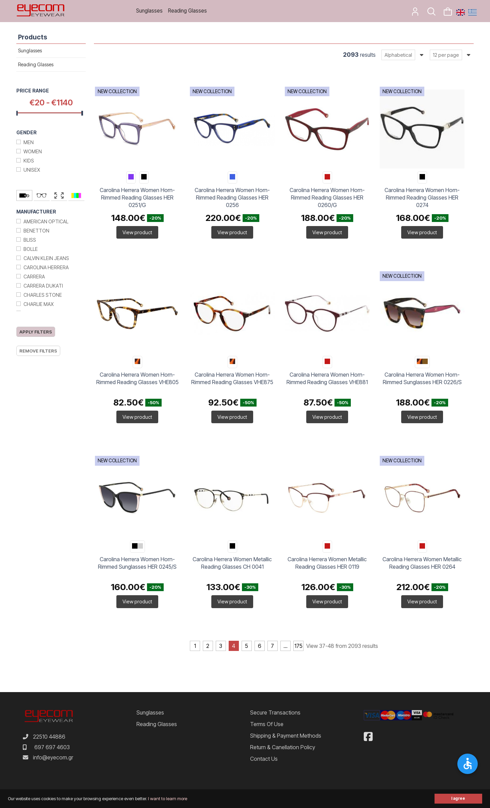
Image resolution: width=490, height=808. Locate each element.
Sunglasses (149, 10)
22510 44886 (49, 736)
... (285, 645)
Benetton (36, 231)
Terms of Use (266, 724)
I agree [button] (458, 798)
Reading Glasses (187, 10)
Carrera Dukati (43, 286)
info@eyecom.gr (53, 757)
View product (137, 232)
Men (28, 142)
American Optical (45, 221)
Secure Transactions (275, 712)
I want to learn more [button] (167, 798)
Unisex (31, 170)
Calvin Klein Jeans (46, 258)
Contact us (264, 758)
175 (298, 645)
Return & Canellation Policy (282, 747)
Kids (28, 161)
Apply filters (35, 331)
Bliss (29, 240)
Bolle (30, 249)
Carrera (34, 276)
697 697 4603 (52, 747)
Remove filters (38, 351)
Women (32, 151)
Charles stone (42, 295)
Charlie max (38, 304)
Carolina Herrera (46, 267)
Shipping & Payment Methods (285, 735)
